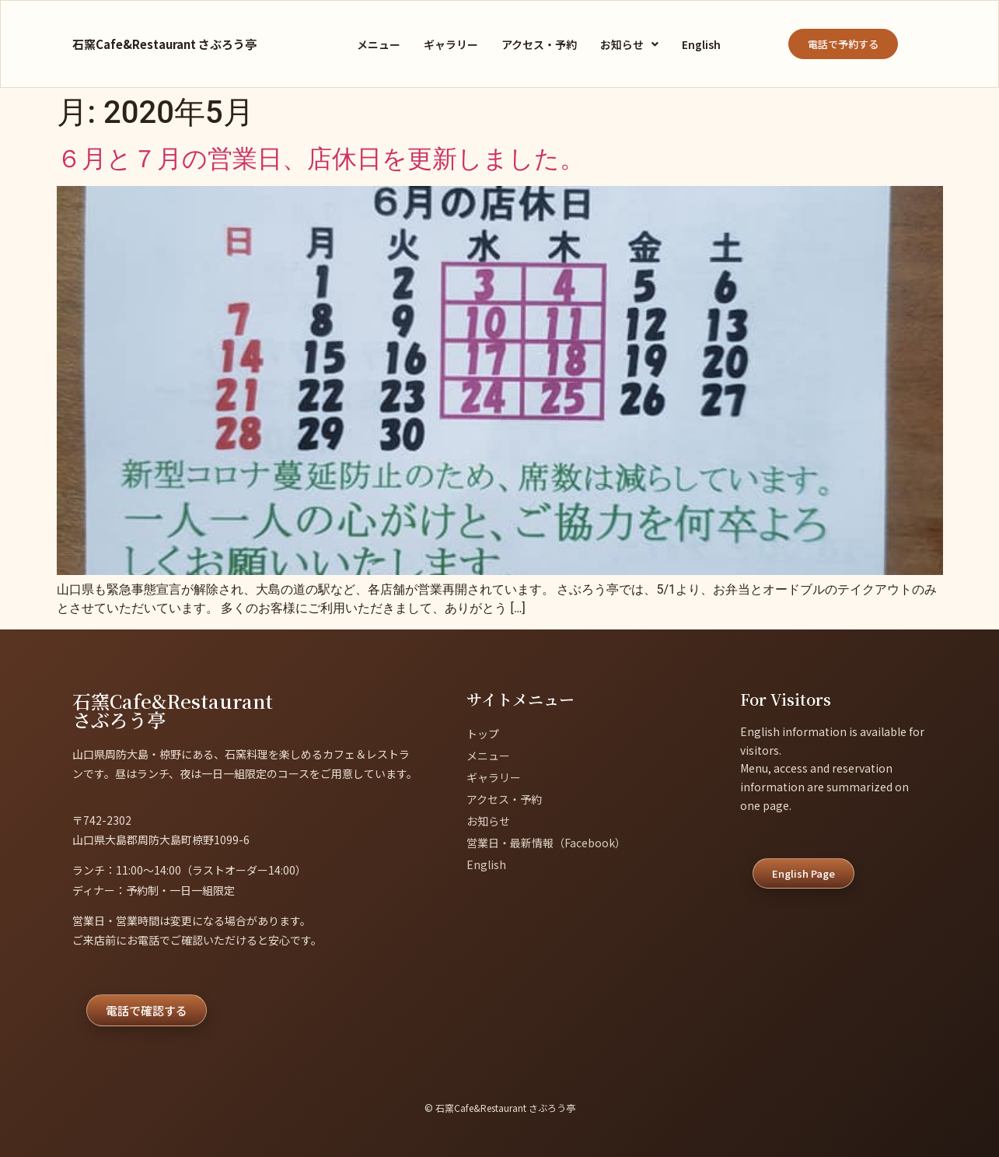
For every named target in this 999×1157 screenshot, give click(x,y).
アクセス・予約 (539, 44)
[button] (629, 44)
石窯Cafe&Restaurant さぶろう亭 (164, 44)
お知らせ (629, 44)
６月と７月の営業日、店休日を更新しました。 (321, 159)
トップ (482, 734)
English (701, 44)
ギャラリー (451, 44)
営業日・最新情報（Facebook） (546, 842)
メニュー (378, 44)
